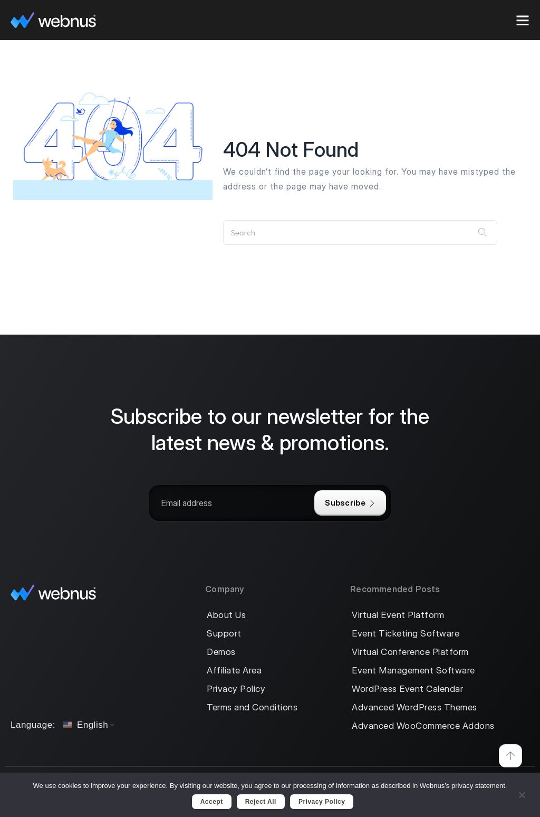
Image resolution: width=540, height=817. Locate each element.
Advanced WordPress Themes (414, 707)
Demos (221, 652)
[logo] (53, 20)
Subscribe (350, 503)
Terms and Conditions (252, 707)
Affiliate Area (234, 670)
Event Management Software (413, 670)
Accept (211, 801)
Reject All (260, 801)
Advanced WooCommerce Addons (423, 725)
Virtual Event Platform (398, 615)
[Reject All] (521, 793)
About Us (226, 615)
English (85, 724)
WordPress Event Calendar (407, 689)
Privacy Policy (236, 689)
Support (224, 633)
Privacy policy (321, 801)
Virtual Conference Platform (410, 652)
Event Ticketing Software (405, 633)
